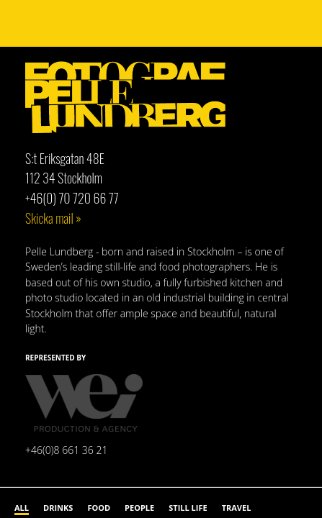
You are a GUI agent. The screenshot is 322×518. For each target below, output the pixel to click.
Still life (188, 507)
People (139, 507)
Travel (236, 507)
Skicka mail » (53, 218)
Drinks (58, 507)
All (21, 507)
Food (98, 507)
